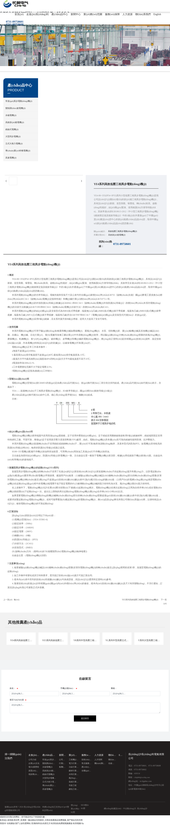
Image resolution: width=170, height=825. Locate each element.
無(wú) (16, 600)
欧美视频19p (78, 823)
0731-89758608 (14, 24)
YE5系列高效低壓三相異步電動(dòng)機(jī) (140, 600)
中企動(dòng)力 (129, 809)
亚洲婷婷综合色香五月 (41, 823)
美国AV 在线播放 (7, 823)
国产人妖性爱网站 (23, 823)
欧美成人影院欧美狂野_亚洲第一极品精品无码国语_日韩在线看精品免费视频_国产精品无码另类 (41, 820)
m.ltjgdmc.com (146, 781)
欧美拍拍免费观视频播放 (61, 823)
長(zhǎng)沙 (142, 809)
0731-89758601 (14, 21)
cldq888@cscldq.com (142, 777)
